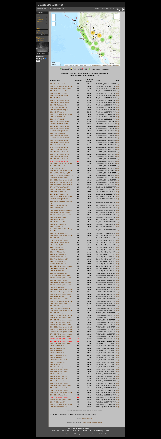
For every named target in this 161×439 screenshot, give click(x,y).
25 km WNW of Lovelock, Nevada (60, 388)
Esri (77, 65)
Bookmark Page (83, 428)
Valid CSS (106, 431)
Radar (38, 17)
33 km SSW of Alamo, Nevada (59, 371)
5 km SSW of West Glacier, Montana (61, 185)
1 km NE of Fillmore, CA (57, 252)
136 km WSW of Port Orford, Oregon (61, 163)
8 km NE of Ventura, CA (57, 362)
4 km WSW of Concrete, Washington (61, 210)
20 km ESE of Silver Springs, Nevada (61, 292)
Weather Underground (40, 38)
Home (38, 14)
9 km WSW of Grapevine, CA (59, 219)
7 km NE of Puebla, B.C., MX (59, 205)
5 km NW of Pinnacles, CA (58, 192)
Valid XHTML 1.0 (97, 431)
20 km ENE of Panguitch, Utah (59, 194)
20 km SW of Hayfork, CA (58, 84)
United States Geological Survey (92, 422)
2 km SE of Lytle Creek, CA (58, 224)
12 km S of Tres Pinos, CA (58, 168)
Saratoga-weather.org (98, 65)
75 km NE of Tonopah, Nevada (59, 135)
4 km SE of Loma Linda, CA (58, 376)
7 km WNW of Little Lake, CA (59, 360)
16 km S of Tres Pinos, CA (58, 257)
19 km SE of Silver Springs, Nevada (61, 88)
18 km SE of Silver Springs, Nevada (61, 189)
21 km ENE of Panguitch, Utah (59, 131)
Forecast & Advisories (40, 20)
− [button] (53, 19)
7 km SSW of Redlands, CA (58, 273)
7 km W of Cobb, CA (56, 374)
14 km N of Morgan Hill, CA (58, 355)
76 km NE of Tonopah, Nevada (59, 152)
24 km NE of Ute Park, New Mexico (60, 303)
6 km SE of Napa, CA (56, 364)
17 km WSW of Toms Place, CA (59, 187)
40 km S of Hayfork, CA (57, 287)
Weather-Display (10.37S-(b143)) (82, 431)
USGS (110, 65)
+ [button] (53, 15)
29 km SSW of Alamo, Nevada (59, 383)
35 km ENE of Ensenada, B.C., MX (60, 296)
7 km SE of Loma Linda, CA (58, 91)
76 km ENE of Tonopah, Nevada (59, 126)
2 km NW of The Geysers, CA (59, 233)
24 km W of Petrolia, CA (57, 346)
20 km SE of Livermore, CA (58, 249)
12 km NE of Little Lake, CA (58, 105)
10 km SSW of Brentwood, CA (59, 299)
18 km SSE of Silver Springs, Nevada (61, 86)
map (117, 84)
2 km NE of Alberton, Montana (59, 149)
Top (69, 428)
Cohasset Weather (50, 4)
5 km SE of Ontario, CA (57, 271)
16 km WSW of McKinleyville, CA (60, 173)
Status (38, 30)
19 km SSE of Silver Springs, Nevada (61, 170)
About (38, 28)
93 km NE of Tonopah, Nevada (59, 124)
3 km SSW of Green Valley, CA (59, 110)
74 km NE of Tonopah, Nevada (59, 159)
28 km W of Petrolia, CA (57, 348)
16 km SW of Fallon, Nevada (58, 280)
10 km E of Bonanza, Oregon (59, 93)
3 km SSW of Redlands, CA (58, 407)
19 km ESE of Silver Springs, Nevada (61, 196)
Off (43, 59)
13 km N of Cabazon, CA (57, 402)
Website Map (40, 33)
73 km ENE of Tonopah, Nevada (59, 100)
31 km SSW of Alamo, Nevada (59, 166)
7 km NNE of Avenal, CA (57, 117)
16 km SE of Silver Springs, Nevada (61, 385)
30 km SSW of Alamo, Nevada (59, 177)
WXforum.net (40, 41)
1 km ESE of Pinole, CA (57, 112)
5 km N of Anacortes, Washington (60, 308)
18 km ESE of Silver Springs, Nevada (61, 235)
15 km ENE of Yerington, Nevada (60, 212)
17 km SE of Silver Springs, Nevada (61, 275)
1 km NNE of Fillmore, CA (58, 145)
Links (38, 26)
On (37, 59)
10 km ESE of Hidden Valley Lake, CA (61, 175)
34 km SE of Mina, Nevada (58, 217)
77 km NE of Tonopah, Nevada (59, 147)
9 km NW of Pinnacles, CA (58, 133)
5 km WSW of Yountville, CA (58, 268)
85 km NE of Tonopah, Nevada (59, 95)
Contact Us (74, 428)
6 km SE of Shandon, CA (57, 222)
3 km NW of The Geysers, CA (59, 259)
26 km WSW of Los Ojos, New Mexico (61, 182)
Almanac (39, 23)
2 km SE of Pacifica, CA (57, 98)
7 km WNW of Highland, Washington (61, 282)
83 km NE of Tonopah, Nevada (59, 140)
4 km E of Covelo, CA (56, 208)
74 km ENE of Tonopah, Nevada (59, 102)
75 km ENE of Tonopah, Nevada (59, 128)
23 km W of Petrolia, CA (57, 350)
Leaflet (66, 65)
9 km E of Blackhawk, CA (57, 381)
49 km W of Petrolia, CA (57, 357)
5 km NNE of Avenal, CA (57, 119)
